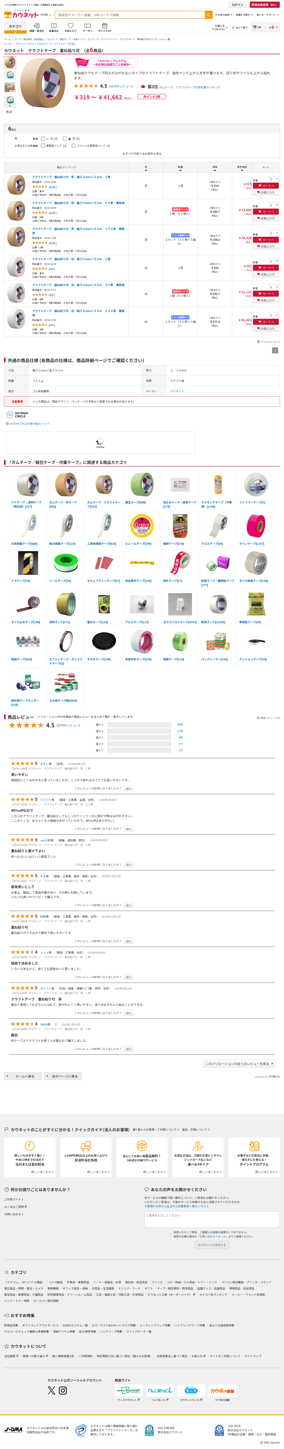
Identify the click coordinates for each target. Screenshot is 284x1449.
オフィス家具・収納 (75, 1288)
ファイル (157, 1282)
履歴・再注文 (37, 30)
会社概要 (9, 1356)
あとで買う (242, 27)
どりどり (45, 800)
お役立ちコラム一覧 (75, 1325)
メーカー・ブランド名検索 (248, 1294)
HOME (44, 15)
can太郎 (45, 840)
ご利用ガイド (12, 1199)
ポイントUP (104, 30)
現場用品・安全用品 (241, 1288)
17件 (180, 731)
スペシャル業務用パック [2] (93, 146)
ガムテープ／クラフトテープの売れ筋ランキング (189, 87)
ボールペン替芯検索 (46, 1301)
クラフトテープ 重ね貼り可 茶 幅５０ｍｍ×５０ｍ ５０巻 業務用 (78, 203)
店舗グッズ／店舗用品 (211, 1288)
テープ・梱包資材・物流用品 (29, 39)
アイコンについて (270, 341)
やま (43, 876)
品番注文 (54, 30)
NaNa (43, 1024)
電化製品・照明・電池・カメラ (23, 1288)
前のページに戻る (65, 1076)
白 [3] (51, 139)
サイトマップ (253, 1356)
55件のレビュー (121, 86)
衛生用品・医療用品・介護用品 (23, 1294)
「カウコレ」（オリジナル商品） (24, 1282)
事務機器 (53, 1288)
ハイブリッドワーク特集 (189, 1325)
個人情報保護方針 (63, 1356)
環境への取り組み (34, 1356)
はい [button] (128, 788)
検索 (208, 14)
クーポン (87, 30)
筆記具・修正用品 (136, 1282)
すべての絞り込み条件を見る (144, 153)
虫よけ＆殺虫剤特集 (221, 1325)
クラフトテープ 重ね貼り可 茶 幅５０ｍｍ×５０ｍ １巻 (71, 177)
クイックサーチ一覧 (138, 1331)
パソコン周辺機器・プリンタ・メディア (246, 1282)
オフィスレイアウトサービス (40, 1325)
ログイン (237, 5)
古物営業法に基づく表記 (172, 1356)
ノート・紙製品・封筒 (107, 1282)
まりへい (45, 988)
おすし (44, 764)
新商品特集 (11, 1325)
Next (10, 106)
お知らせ (197, 1356)
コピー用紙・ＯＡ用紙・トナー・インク (192, 1282)
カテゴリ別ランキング (213, 1294)
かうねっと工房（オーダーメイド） (170, 1294)
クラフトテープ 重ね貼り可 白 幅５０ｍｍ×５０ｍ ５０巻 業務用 (78, 285)
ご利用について (167, 1129)
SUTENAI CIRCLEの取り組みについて (30, 423)
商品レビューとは (270, 717)
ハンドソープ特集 (111, 1331)
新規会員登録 (265, 5)
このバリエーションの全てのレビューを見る (237, 1063)
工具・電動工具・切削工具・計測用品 (120, 1294)
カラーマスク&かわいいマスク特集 (114, 1325)
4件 (181, 737)
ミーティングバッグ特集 (155, 1325)
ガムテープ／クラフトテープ (102, 39)
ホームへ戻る (25, 1076)
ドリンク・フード (129, 1288)
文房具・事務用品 (78, 1282)
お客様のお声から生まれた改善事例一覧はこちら (175, 1206)
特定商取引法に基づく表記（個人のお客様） (125, 1356)
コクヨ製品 (56, 1282)
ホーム (7, 39)
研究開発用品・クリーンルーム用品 (69, 1294)
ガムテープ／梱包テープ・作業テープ (65, 39)
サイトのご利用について (225, 1356)
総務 (43, 916)
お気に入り (71, 30)
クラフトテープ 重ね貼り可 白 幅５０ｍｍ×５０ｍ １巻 (71, 259)
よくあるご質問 (14, 1207)
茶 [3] (73, 139)
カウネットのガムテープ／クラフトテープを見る (52, 43)
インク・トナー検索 (16, 1301)
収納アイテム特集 (64, 1331)
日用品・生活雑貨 (103, 1288)
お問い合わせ (12, 1214)
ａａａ (44, 952)
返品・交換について (194, 1129)
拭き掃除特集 (87, 1331)
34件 (180, 725)
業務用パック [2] (56, 146)
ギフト (149, 1288)
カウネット (20, 43)
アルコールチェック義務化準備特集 (26, 1331)
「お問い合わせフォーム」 (212, 1236)
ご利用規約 (86, 1356)
